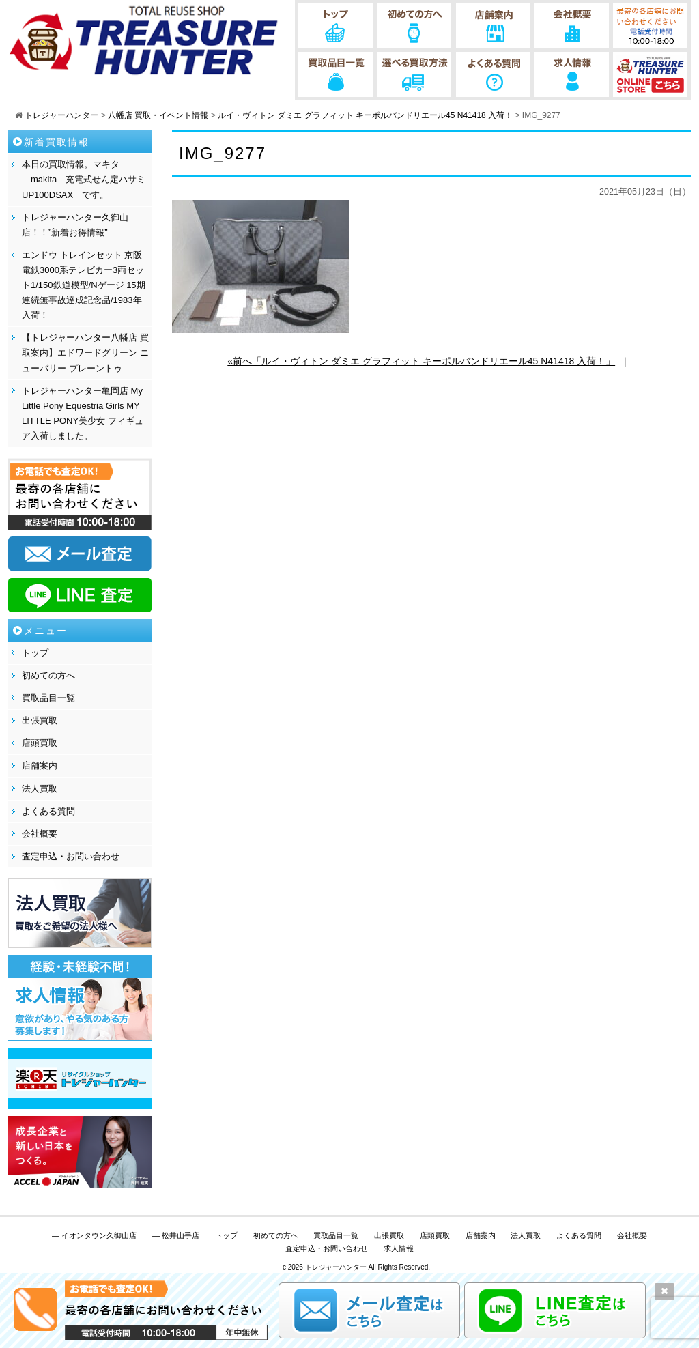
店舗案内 (39, 765)
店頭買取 (39, 743)
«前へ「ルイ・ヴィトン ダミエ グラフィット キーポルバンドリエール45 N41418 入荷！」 (421, 361)
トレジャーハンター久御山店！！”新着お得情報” (75, 225)
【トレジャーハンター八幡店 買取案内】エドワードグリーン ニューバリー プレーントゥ (85, 352)
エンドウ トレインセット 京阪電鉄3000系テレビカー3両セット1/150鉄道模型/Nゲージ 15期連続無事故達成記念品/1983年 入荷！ (83, 285)
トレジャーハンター (336, 1267)
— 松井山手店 (175, 1235)
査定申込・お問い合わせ (70, 856)
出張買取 (39, 720)
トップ (35, 653)
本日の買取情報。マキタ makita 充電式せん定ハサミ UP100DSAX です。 (83, 179)
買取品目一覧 (48, 698)
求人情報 (399, 1248)
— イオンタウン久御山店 (94, 1235)
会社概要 (39, 834)
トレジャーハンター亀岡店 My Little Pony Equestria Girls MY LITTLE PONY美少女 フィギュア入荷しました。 (82, 413)
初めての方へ (48, 675)
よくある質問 (48, 811)
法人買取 (39, 789)
